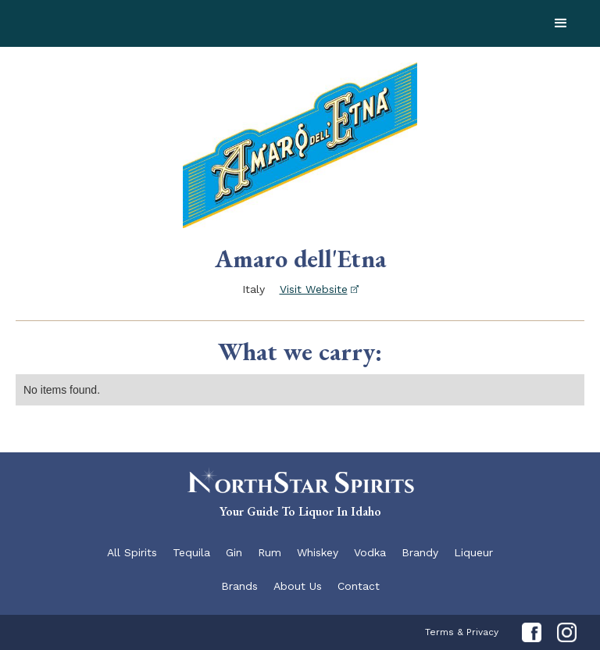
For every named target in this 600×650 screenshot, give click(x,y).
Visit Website (314, 289)
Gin (234, 552)
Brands (239, 586)
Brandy (420, 552)
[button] (561, 23)
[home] (133, 23)
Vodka (370, 552)
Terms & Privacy (461, 632)
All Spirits (132, 552)
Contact (359, 586)
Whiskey (317, 552)
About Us (297, 586)
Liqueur (473, 552)
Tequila (191, 552)
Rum (269, 552)
